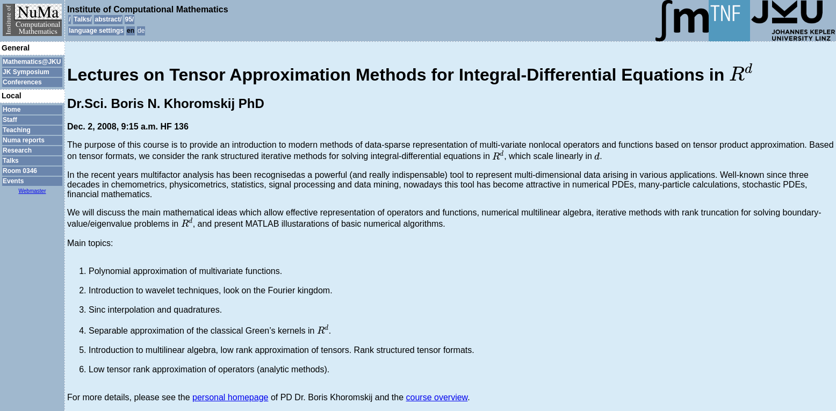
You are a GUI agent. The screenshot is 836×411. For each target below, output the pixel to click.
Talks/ (82, 19)
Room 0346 (20, 171)
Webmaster (32, 191)
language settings (96, 30)
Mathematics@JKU (32, 62)
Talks (11, 160)
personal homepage (230, 397)
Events (13, 181)
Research (17, 150)
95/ (129, 19)
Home (11, 109)
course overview (437, 397)
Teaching (17, 130)
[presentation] (741, 72)
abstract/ (108, 19)
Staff (10, 120)
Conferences (22, 82)
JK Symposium (26, 72)
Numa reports (24, 140)
